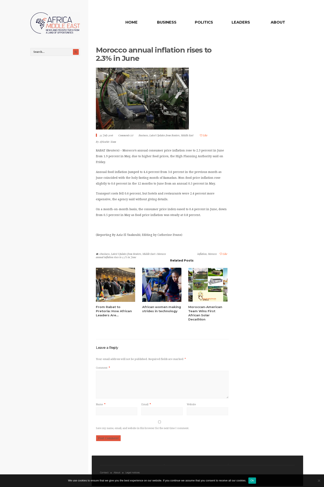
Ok (252, 480)
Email (146, 404)
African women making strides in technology (161, 309)
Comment (103, 367)
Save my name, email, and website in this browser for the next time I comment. (142, 428)
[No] (319, 481)
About (278, 22)
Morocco (212, 253)
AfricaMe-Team (107, 141)
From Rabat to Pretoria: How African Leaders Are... (114, 311)
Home (131, 22)
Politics (204, 22)
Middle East (187, 135)
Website (191, 404)
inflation (202, 253)
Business (166, 22)
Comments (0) (125, 135)
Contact (104, 472)
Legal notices (132, 472)
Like (203, 135)
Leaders (241, 22)
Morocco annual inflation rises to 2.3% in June (154, 54)
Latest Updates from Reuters (164, 135)
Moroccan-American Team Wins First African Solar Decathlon (205, 313)
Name (100, 404)
